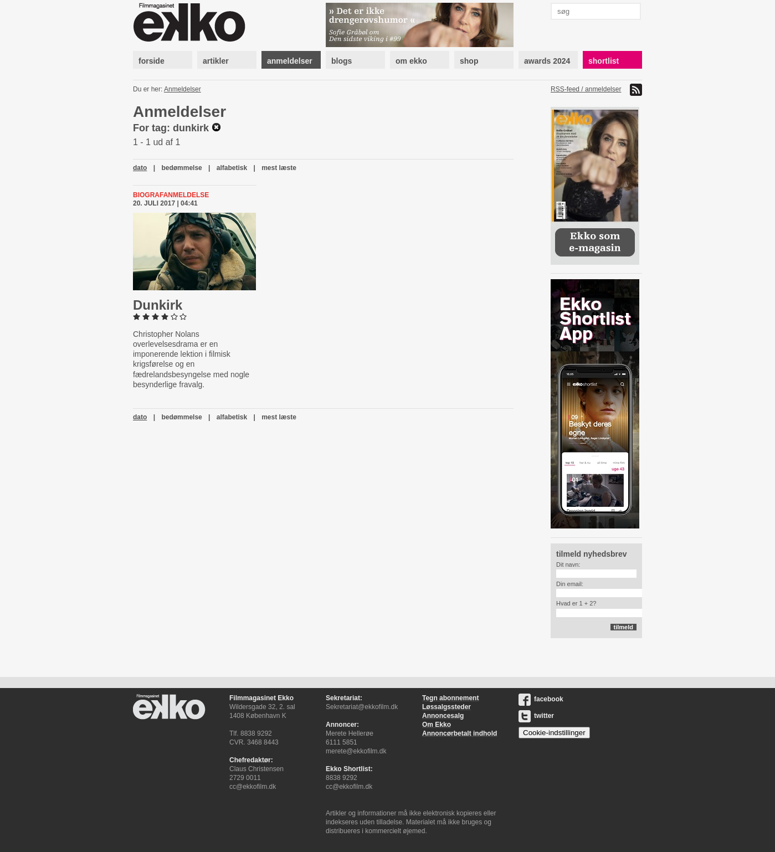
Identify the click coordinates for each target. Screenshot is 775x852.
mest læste (278, 168)
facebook (541, 699)
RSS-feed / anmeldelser (586, 89)
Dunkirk (157, 304)
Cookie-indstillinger (554, 732)
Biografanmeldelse (171, 195)
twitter (536, 715)
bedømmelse (181, 168)
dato (140, 168)
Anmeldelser (182, 89)
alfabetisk (232, 168)
